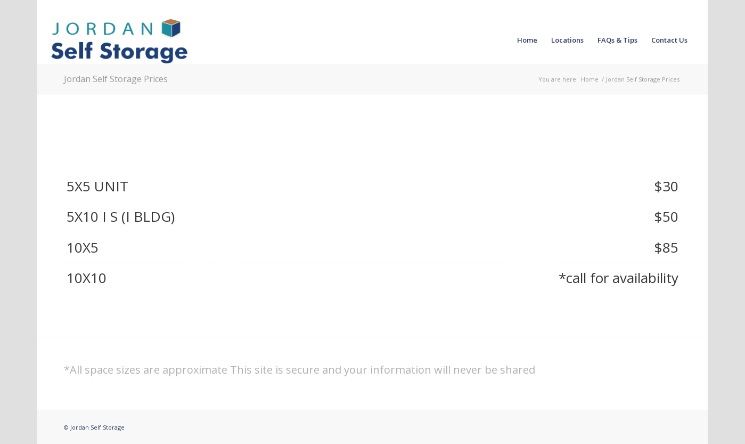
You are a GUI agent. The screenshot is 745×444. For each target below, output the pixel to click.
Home (590, 79)
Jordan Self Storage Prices (116, 79)
